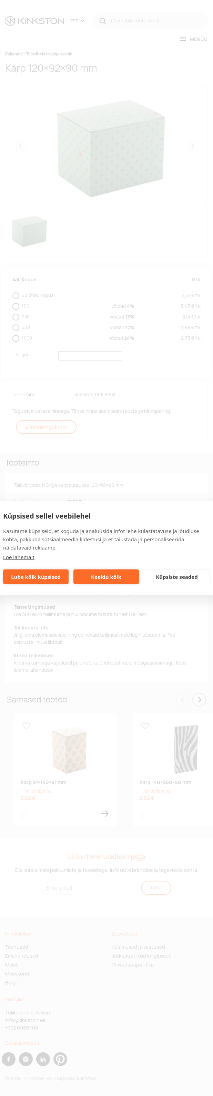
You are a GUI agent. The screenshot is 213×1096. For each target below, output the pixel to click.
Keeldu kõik (106, 576)
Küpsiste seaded (177, 576)
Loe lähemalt (18, 556)
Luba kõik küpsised (35, 576)
